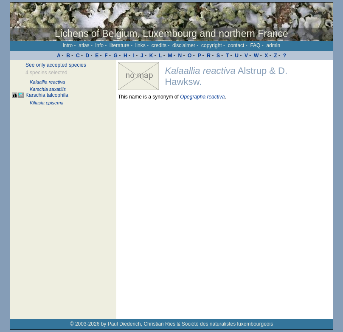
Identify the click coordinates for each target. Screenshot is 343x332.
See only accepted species (55, 65)
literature (119, 45)
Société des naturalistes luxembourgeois (227, 324)
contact (236, 45)
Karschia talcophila (46, 95)
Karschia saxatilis (48, 89)
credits (159, 45)
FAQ (255, 45)
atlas (84, 45)
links (140, 45)
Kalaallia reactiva (47, 81)
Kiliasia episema (46, 102)
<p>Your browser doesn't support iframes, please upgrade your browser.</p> (224, 189)
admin (273, 45)
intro (68, 45)
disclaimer (183, 45)
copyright (211, 45)
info (100, 45)
